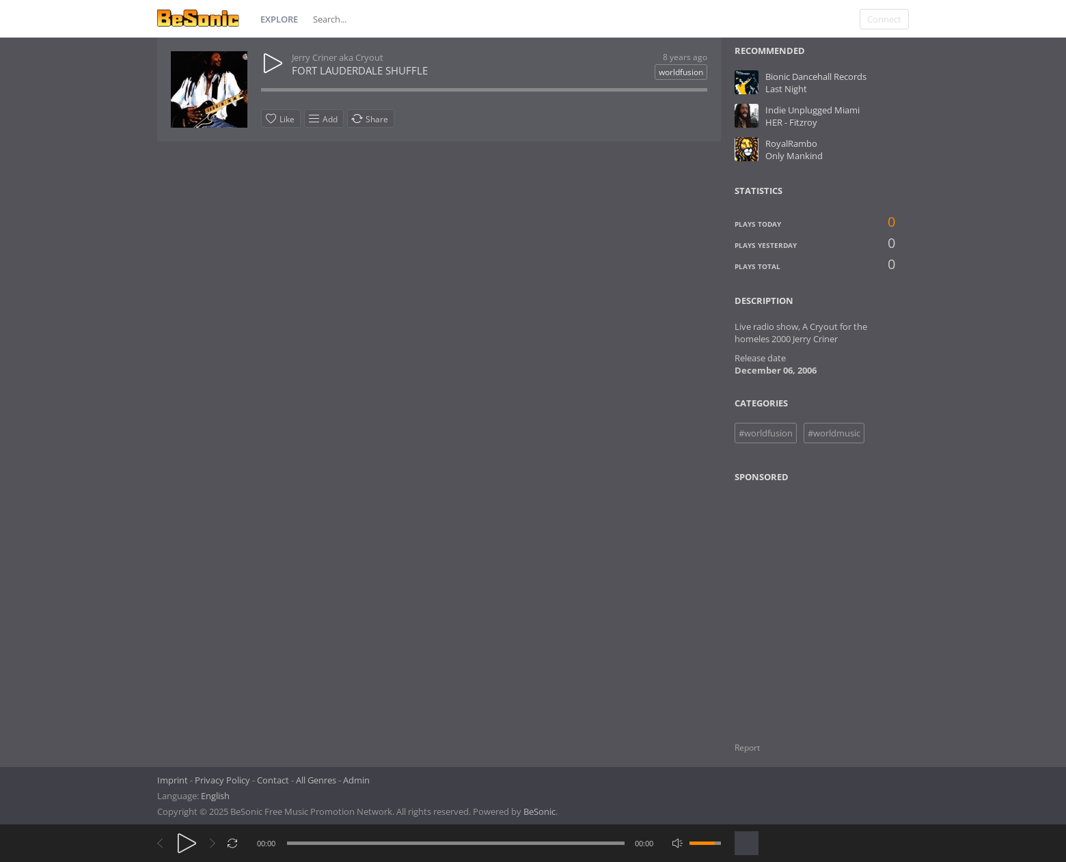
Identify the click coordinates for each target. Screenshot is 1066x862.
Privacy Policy (222, 780)
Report (747, 747)
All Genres (316, 780)
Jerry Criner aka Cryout (337, 57)
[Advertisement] (801, 603)
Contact (273, 780)
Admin (356, 780)
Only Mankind (794, 156)
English (215, 796)
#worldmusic (834, 433)
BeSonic (539, 811)
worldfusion (681, 72)
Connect (884, 19)
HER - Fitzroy (791, 122)
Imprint (172, 780)
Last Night (786, 89)
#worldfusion (766, 433)
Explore (279, 19)
